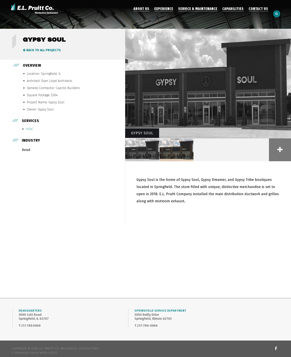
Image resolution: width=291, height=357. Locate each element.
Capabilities (233, 14)
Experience (163, 14)
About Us (141, 14)
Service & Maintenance (197, 14)
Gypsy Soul (142, 133)
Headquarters (30, 310)
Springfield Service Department (160, 310)
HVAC (29, 129)
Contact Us (258, 14)
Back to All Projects (42, 50)
